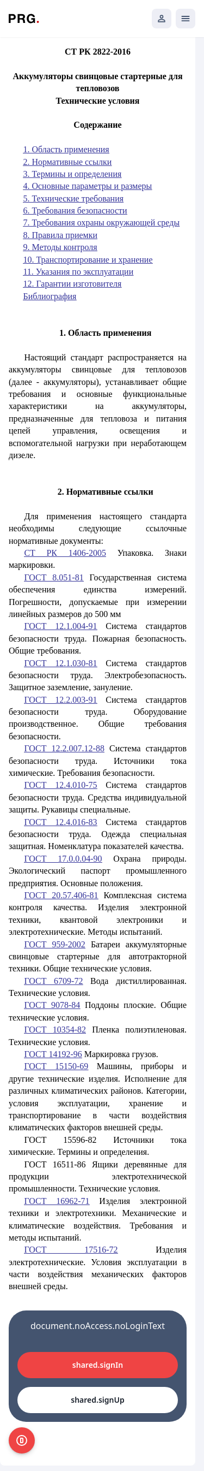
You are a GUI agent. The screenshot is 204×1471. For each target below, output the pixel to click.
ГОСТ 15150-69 (56, 1066)
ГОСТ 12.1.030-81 (60, 663)
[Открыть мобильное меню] (185, 18)
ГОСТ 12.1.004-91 (60, 626)
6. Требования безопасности (75, 210)
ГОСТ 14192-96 (53, 1054)
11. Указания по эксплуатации (78, 271)
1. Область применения (66, 149)
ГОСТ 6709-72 (53, 981)
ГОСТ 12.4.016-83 (60, 822)
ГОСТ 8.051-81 (53, 577)
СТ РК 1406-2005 (65, 552)
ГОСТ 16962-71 (56, 1201)
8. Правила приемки (60, 235)
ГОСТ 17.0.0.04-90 (63, 858)
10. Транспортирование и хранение (87, 259)
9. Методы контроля (60, 247)
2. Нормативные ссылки (67, 162)
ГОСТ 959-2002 (54, 944)
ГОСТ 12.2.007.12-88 (64, 748)
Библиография (49, 296)
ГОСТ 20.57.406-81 (61, 895)
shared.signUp (97, 1400)
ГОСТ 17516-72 (71, 1249)
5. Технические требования (73, 198)
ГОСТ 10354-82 (55, 1029)
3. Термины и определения (72, 174)
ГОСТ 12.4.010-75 (60, 785)
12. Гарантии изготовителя (72, 283)
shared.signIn (97, 1365)
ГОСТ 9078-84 (52, 1005)
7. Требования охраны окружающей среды (101, 222)
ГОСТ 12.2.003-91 (60, 699)
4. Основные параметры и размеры (87, 186)
